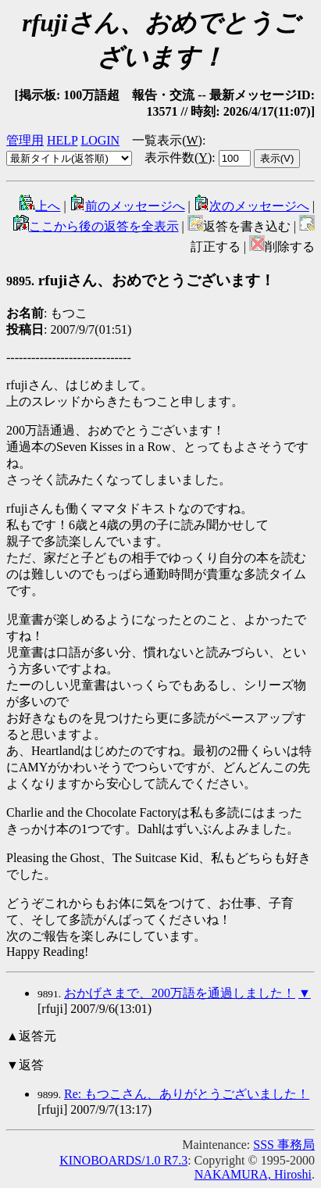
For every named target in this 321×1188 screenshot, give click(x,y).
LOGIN (99, 140)
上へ (40, 206)
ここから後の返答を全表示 (96, 226)
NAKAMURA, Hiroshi (253, 1174)
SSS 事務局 (284, 1144)
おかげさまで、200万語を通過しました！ (179, 993)
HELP (62, 140)
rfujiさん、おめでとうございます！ (140, 280)
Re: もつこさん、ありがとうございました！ (186, 1093)
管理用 (25, 140)
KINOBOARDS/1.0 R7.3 (123, 1160)
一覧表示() (167, 140)
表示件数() (178, 157)
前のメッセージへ (127, 206)
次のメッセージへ (251, 206)
